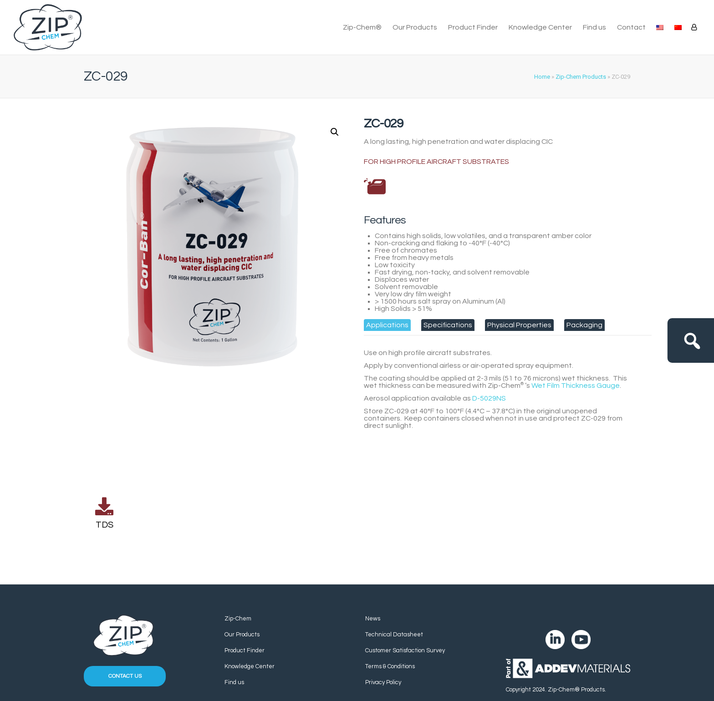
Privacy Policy (383, 682)
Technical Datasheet (394, 634)
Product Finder (473, 27)
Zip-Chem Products (581, 76)
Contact (631, 27)
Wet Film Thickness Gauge (575, 385)
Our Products (415, 27)
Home (542, 76)
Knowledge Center (540, 27)
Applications (387, 325)
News (372, 618)
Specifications (447, 325)
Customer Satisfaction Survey (405, 650)
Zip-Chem (237, 618)
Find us (594, 27)
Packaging (584, 325)
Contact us (125, 676)
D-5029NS (489, 398)
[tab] (387, 325)
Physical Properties (519, 325)
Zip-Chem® (362, 27)
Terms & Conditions (390, 666)
